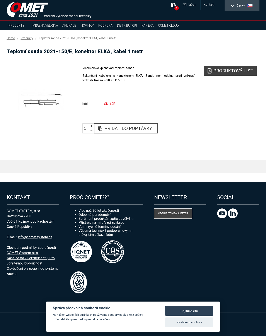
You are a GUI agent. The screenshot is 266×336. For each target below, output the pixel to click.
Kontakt (209, 5)
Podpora (105, 25)
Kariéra (148, 25)
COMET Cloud (168, 25)
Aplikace (69, 25)
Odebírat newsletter (173, 213)
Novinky (87, 25)
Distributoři (127, 25)
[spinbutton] (86, 128)
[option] (41, 99)
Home (11, 38)
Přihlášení (189, 5)
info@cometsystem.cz (35, 237)
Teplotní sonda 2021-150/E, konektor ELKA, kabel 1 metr (77, 38)
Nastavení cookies (189, 322)
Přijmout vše (189, 310)
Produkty (16, 25)
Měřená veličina (45, 25)
